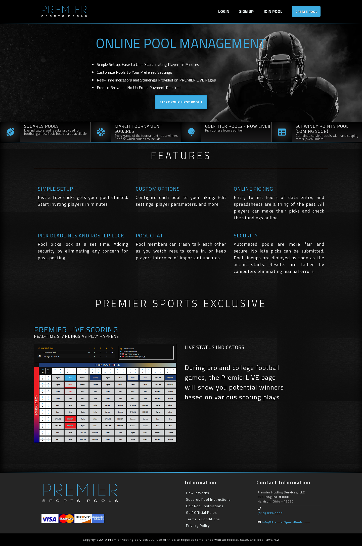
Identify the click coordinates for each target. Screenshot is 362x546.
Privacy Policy (198, 525)
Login (223, 11)
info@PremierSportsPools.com (286, 522)
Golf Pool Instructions (204, 506)
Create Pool (306, 11)
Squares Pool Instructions (208, 499)
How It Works (197, 492)
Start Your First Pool (181, 102)
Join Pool (272, 11)
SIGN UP (246, 11)
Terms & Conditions (203, 519)
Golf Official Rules (201, 512)
